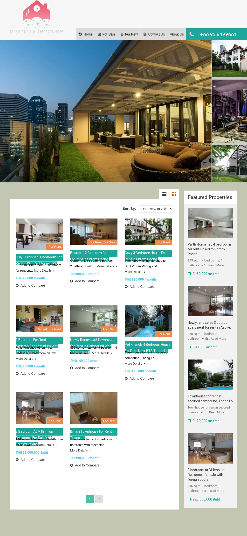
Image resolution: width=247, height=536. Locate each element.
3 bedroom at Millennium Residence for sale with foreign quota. (207, 474)
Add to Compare (30, 285)
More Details (44, 270)
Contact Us (156, 34)
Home (87, 34)
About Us (177, 34)
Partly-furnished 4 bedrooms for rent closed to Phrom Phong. (210, 249)
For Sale (108, 34)
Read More (216, 265)
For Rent (131, 34)
